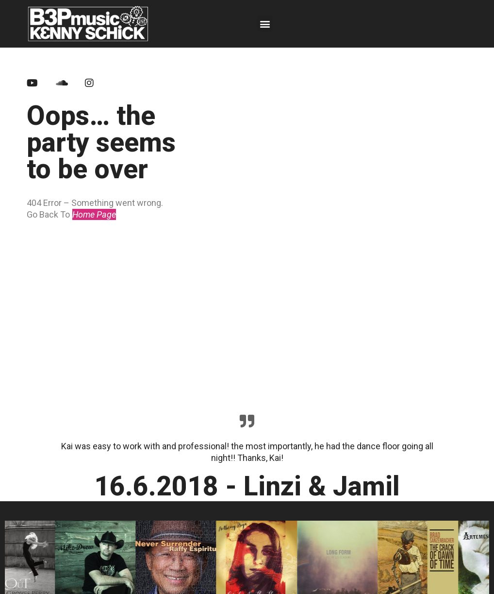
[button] (265, 24)
